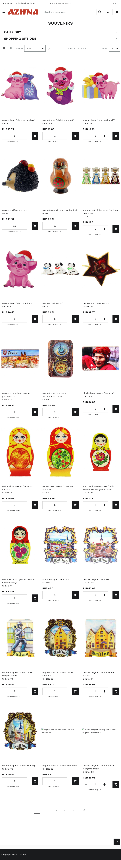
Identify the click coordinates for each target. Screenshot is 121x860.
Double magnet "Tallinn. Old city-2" (19, 767)
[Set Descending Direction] (49, 48)
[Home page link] (24, 12)
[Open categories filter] (60, 31)
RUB (61, 3)
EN (114, 3)
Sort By (19, 48)
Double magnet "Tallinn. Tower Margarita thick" (18, 674)
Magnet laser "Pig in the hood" (18, 303)
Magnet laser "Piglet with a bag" (18, 120)
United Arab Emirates (25, 3)
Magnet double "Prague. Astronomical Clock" (54, 395)
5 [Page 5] (73, 811)
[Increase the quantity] (23, 135)
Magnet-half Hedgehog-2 (15, 210)
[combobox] (74, 12)
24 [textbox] (112, 48)
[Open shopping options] (60, 38)
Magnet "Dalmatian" (52, 303)
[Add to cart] (31, 135)
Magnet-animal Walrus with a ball (59, 210)
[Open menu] (4, 12)
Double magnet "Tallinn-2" (96, 579)
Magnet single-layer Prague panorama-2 (16, 395)
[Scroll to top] (117, 842)
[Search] (100, 12)
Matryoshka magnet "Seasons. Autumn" (17, 488)
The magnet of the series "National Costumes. (101, 211)
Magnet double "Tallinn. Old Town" (60, 766)
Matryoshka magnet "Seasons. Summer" (58, 488)
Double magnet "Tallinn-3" (56, 579)
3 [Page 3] (56, 811)
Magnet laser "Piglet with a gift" (99, 120)
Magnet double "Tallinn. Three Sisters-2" (57, 674)
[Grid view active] (4, 48)
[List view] (10, 48)
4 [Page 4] (64, 811)
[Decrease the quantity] (5, 135)
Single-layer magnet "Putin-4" (98, 393)
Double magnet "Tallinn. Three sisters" (98, 674)
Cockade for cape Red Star (97, 303)
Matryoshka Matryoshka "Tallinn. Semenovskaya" (19, 581)
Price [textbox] (29, 48)
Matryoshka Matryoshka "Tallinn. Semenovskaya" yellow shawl (100, 488)
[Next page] (84, 811)
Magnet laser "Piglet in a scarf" (58, 120)
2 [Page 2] (47, 811)
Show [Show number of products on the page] (104, 48)
